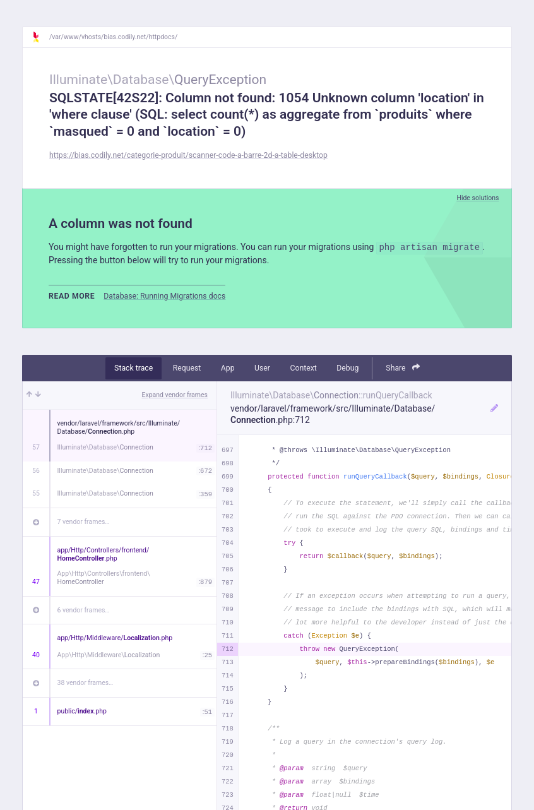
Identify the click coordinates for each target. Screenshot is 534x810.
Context (303, 368)
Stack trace (133, 368)
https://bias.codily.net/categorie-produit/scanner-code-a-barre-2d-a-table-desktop (188, 155)
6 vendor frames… (83, 610)
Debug (347, 368)
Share (403, 367)
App (228, 368)
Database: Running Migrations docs (164, 296)
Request (187, 368)
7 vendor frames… (83, 522)
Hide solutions (477, 198)
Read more (72, 296)
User (262, 368)
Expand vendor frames (175, 395)
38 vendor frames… (85, 683)
